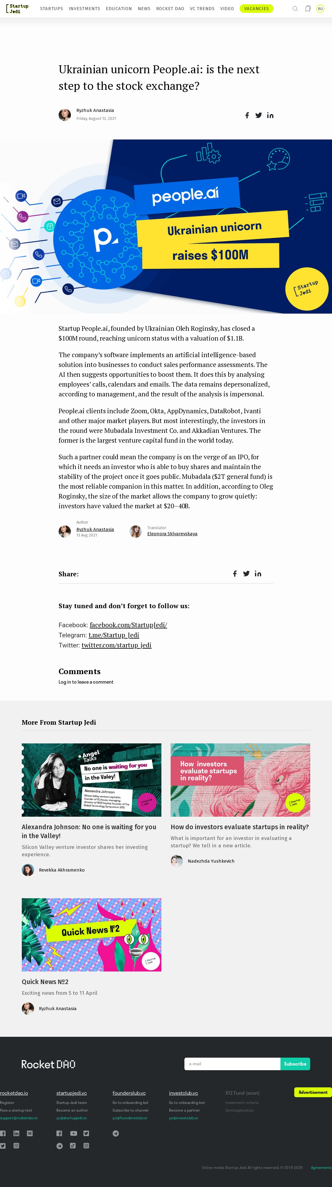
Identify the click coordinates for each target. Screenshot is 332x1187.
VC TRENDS (202, 8)
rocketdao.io (14, 1093)
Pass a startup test (16, 1110)
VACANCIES (256, 8)
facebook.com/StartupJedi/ (128, 624)
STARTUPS (51, 8)
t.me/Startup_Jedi (114, 635)
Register (7, 1102)
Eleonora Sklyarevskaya (172, 533)
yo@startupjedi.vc (71, 1118)
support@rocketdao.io (19, 1118)
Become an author (72, 1110)
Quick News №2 (45, 982)
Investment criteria (242, 1102)
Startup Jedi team (71, 1102)
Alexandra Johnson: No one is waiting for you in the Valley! (89, 831)
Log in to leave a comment (86, 682)
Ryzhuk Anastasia (95, 110)
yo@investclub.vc (183, 1118)
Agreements (321, 1167)
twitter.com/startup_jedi (117, 645)
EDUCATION (119, 8)
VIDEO (227, 8)
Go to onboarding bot (131, 1102)
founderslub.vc (129, 1093)
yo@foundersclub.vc (130, 1118)
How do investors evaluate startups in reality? (240, 827)
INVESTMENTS (84, 8)
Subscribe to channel (131, 1110)
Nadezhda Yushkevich (211, 861)
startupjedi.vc (71, 1093)
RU (320, 8)
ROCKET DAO (170, 8)
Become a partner (184, 1110)
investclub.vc (183, 1093)
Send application (240, 1110)
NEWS (144, 8)
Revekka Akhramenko (62, 870)
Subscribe (295, 1064)
